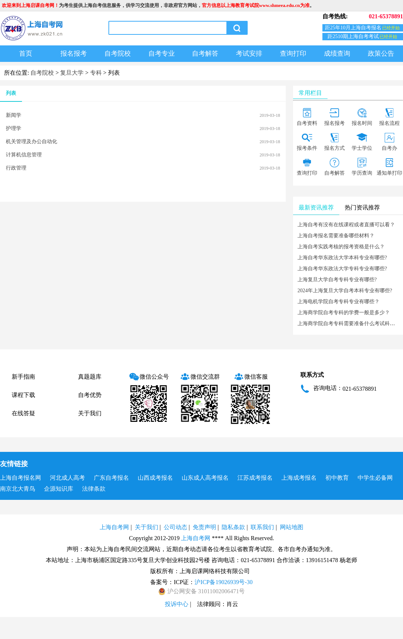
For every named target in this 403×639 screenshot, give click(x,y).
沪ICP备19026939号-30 (223, 582)
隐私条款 (233, 527)
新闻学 (13, 115)
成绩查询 (337, 53)
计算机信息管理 (24, 154)
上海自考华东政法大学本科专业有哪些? (342, 257)
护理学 (13, 128)
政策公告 (381, 53)
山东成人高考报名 (205, 478)
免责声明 (204, 527)
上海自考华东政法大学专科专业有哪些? (342, 268)
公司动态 (175, 527)
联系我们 (262, 527)
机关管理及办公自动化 (31, 141)
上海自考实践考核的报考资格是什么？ (341, 246)
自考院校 (117, 53)
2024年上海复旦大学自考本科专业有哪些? (344, 290)
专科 (96, 73)
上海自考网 (114, 527)
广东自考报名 (111, 478)
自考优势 (89, 395)
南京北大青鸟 (17, 489)
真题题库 (89, 377)
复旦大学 (72, 73)
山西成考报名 (155, 478)
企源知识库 (58, 489)
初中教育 (337, 478)
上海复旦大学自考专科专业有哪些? (337, 279)
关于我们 (89, 413)
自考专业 (161, 53)
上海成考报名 (299, 478)
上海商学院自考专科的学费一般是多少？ (343, 312)
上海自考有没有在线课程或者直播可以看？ (346, 224)
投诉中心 (176, 604)
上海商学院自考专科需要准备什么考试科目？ (348, 323)
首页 (25, 53)
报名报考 (73, 53)
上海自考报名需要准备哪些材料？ (335, 235)
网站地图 (291, 527)
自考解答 (205, 53)
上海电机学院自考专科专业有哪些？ (338, 301)
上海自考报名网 (20, 478)
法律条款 (94, 489)
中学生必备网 (375, 478)
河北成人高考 (67, 478)
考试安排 (249, 53)
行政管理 (16, 168)
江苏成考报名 (255, 478)
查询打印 (293, 53)
